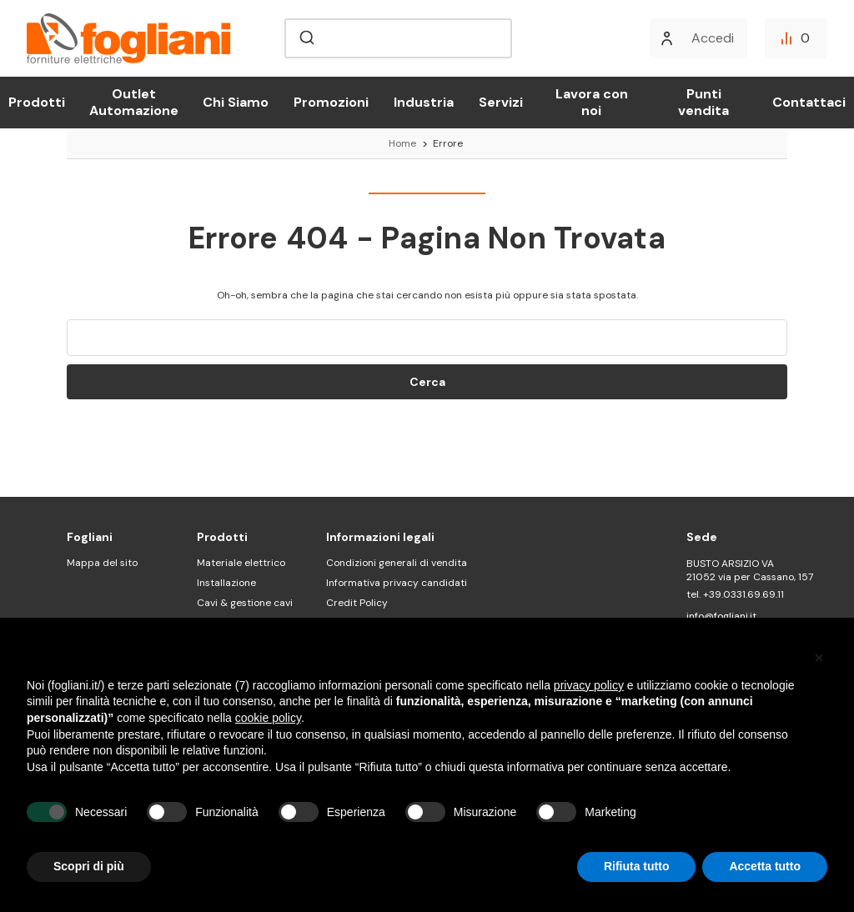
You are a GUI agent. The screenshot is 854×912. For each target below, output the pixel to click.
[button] (819, 657)
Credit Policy (357, 603)
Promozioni (331, 102)
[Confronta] (796, 38)
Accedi (712, 38)
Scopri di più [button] (88, 866)
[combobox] (398, 38)
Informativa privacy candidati (396, 583)
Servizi (501, 102)
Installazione (226, 583)
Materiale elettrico (241, 563)
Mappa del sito (102, 563)
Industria (424, 102)
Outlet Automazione (133, 102)
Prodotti (36, 102)
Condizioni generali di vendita (396, 563)
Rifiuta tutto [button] (637, 866)
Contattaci (809, 102)
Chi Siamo (236, 102)
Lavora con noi (591, 102)
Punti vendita (703, 102)
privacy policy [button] (589, 685)
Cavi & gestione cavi (245, 603)
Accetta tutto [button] (765, 866)
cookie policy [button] (268, 717)
